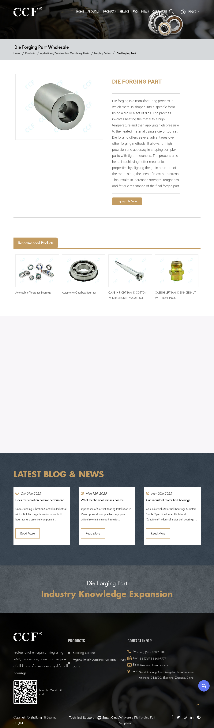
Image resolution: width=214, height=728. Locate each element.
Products (109, 11)
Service (124, 11)
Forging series (102, 53)
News (145, 11)
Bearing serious (84, 652)
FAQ (135, 11)
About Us (93, 11)
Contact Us (159, 11)
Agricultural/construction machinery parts (64, 53)
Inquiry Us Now (127, 201)
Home (80, 11)
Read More (27, 533)
